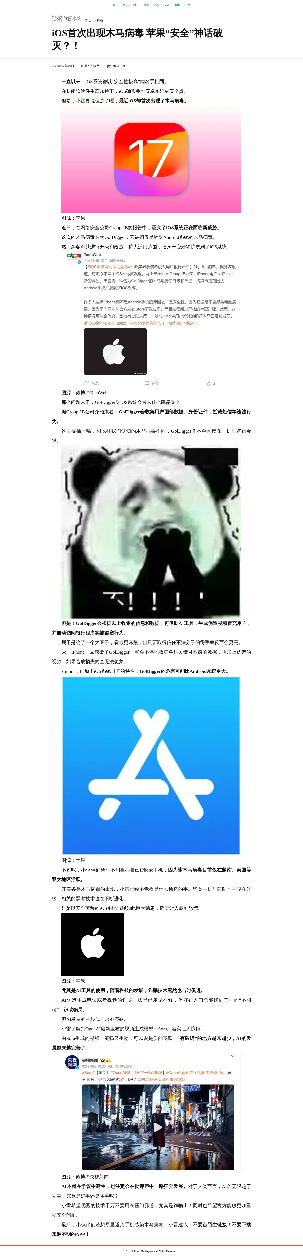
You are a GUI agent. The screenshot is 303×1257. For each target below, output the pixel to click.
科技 (136, 4)
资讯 (126, 4)
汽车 (156, 4)
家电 (177, 4)
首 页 (88, 20)
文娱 (167, 4)
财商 (146, 4)
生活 (187, 4)
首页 (115, 4)
